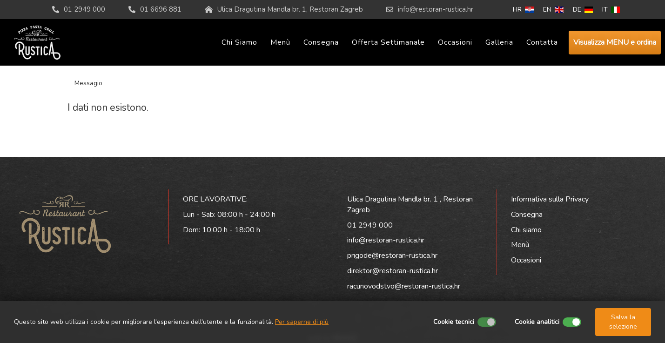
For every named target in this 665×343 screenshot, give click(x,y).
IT (611, 9)
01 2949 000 (370, 225)
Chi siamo (239, 42)
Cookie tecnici (453, 321)
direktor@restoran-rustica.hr (392, 271)
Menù (280, 42)
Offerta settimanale (388, 42)
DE (583, 9)
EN (553, 9)
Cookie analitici (537, 321)
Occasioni (455, 42)
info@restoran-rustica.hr (435, 9)
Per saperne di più (302, 321)
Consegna (321, 42)
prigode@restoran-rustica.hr (392, 255)
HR (523, 9)
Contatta (542, 42)
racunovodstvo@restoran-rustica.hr (403, 286)
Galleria (499, 42)
